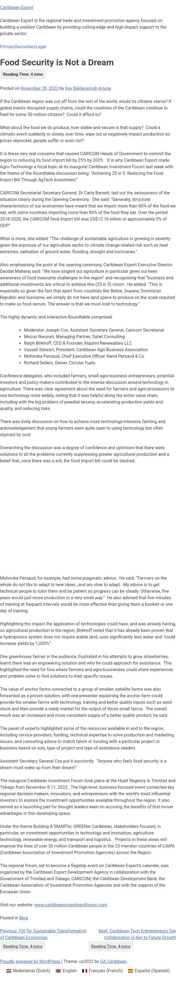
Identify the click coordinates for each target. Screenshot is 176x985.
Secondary (25, 46)
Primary (7, 46)
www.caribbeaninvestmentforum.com (70, 904)
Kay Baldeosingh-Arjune (88, 88)
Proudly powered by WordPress (30, 961)
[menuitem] (28, 971)
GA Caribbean (113, 961)
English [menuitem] (70, 970)
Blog (23, 917)
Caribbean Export (17, 7)
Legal (40, 46)
